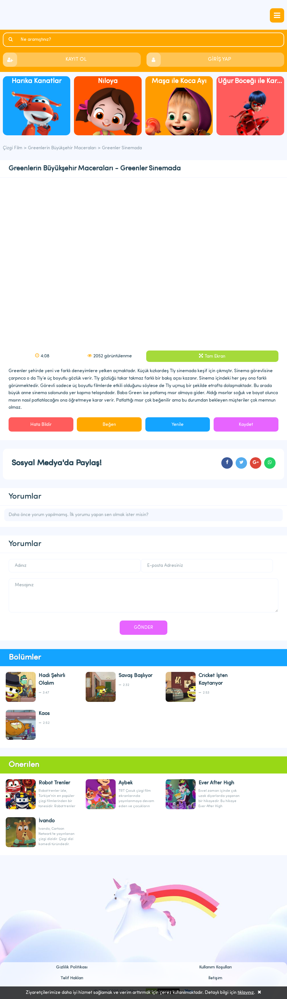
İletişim (215, 978)
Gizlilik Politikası (71, 967)
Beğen (109, 424)
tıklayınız (246, 992)
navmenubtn (277, 15)
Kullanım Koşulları (215, 967)
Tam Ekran (214, 356)
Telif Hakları (72, 978)
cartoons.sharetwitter (241, 463)
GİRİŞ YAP (219, 59)
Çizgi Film (143, 15)
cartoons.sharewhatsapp (270, 463)
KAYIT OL (76, 59)
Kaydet (246, 424)
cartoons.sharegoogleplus (255, 463)
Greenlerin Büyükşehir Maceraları (62, 148)
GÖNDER (143, 627)
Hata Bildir (41, 424)
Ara (11, 39)
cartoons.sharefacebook (227, 463)
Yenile (178, 424)
